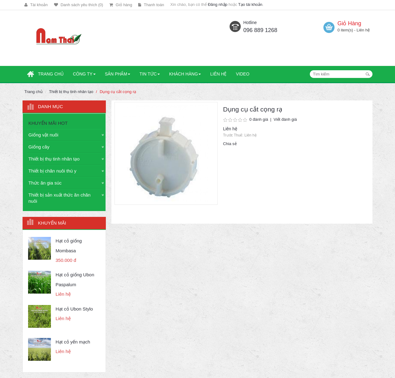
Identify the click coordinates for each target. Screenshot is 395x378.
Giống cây (38, 146)
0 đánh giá (258, 119)
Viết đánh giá (285, 119)
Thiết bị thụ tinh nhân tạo (71, 91)
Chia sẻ (230, 143)
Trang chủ (33, 91)
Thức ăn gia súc (45, 182)
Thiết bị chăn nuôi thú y (52, 170)
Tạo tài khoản (250, 4)
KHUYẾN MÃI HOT (48, 123)
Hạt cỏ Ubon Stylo (74, 308)
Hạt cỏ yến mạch (73, 341)
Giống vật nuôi (43, 134)
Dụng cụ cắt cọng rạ (118, 91)
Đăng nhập (217, 4)
